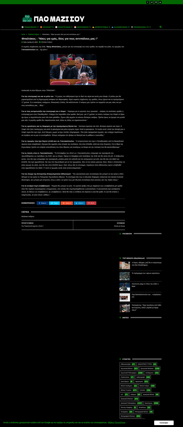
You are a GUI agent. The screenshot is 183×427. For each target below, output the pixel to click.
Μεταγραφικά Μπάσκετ (128, 217)
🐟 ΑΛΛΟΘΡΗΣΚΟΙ (119, 27)
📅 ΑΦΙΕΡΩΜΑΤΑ (81, 27)
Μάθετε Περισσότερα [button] (116, 423)
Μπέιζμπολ (144, 230)
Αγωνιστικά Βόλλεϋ (127, 170)
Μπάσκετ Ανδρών (33, 34)
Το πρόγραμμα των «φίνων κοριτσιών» (146, 75)
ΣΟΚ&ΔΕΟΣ (124, 278)
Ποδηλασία (124, 243)
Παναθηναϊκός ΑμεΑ (127, 239)
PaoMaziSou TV (126, 308)
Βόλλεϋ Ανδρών (145, 187)
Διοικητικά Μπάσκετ (127, 200)
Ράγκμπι (136, 265)
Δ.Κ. (122, 196)
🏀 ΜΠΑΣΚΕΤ (46, 27)
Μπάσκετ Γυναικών (127, 230)
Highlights (124, 304)
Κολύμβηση (124, 213)
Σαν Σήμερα (124, 274)
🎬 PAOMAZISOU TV (140, 27)
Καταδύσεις (142, 209)
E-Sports (137, 300)
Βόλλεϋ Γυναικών (126, 192)
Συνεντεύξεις (125, 287)
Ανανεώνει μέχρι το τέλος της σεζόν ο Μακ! (144, 411)
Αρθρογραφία (140, 179)
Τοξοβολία (139, 287)
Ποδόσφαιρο (139, 243)
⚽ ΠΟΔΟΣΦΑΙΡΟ (29, 27)
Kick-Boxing (138, 304)
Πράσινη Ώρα (136, 261)
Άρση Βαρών (125, 183)
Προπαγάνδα (151, 261)
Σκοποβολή (149, 274)
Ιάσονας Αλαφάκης (126, 209)
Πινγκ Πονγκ (144, 239)
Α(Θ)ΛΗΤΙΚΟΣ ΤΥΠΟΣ (145, 166)
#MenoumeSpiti (125, 166)
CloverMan (124, 300)
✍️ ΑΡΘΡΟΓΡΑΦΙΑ (100, 27)
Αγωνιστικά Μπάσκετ (147, 170)
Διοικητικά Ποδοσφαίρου (128, 204)
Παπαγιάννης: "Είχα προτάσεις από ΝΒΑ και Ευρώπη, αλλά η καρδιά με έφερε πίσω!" (146, 109)
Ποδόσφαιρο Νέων (147, 256)
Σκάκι (138, 274)
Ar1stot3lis (141, 295)
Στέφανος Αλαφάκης (142, 278)
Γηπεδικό (142, 192)
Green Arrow (151, 300)
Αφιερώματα (139, 183)
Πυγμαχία (124, 265)
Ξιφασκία (123, 235)
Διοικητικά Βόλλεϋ (148, 196)
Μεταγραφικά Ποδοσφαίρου (129, 222)
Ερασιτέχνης (149, 204)
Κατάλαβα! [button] (170, 423)
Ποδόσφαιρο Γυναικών (128, 256)
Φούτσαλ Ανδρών (126, 291)
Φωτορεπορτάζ (143, 291)
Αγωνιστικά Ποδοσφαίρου (129, 174)
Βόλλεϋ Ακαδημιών (126, 187)
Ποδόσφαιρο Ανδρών (127, 252)
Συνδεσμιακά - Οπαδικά (139, 282)
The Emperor (125, 313)
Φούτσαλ (152, 287)
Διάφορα (133, 196)
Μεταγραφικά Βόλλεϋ (141, 213)
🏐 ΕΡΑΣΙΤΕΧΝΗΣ (63, 27)
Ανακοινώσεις (125, 179)
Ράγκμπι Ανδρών (126, 269)
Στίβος (123, 282)
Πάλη (135, 235)
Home (23, 34)
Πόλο (122, 261)
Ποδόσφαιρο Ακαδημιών (128, 248)
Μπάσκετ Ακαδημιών (127, 226)
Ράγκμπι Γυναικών (144, 269)
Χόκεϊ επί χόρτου (126, 295)
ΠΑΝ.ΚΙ (146, 235)
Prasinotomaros (144, 308)
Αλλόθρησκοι (149, 174)
